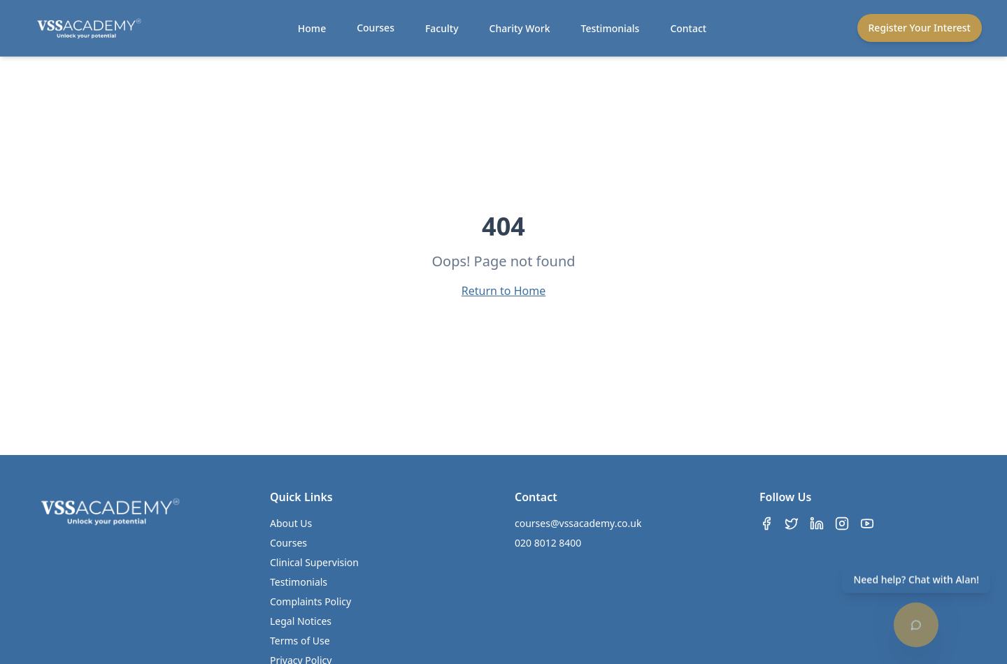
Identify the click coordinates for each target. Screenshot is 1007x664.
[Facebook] (766, 524)
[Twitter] (792, 524)
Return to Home (503, 290)
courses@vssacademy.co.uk (578, 523)
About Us (291, 523)
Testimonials (610, 28)
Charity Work (520, 28)
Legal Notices (300, 621)
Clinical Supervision (314, 562)
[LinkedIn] (817, 524)
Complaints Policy (310, 601)
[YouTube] (867, 524)
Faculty (442, 28)
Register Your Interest (920, 27)
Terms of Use (300, 640)
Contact (688, 28)
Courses (375, 27)
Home (312, 28)
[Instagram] (842, 524)
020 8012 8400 (548, 542)
